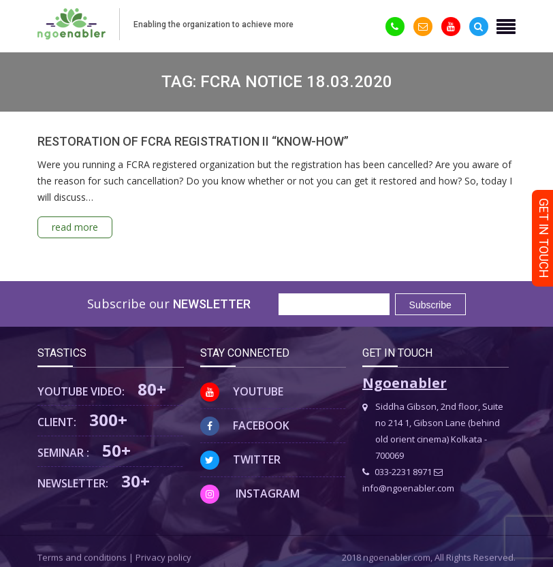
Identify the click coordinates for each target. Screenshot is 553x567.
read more (75, 227)
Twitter (240, 459)
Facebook (244, 425)
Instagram (250, 493)
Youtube (241, 391)
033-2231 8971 (397, 472)
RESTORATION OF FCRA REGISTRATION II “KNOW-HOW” (193, 141)
